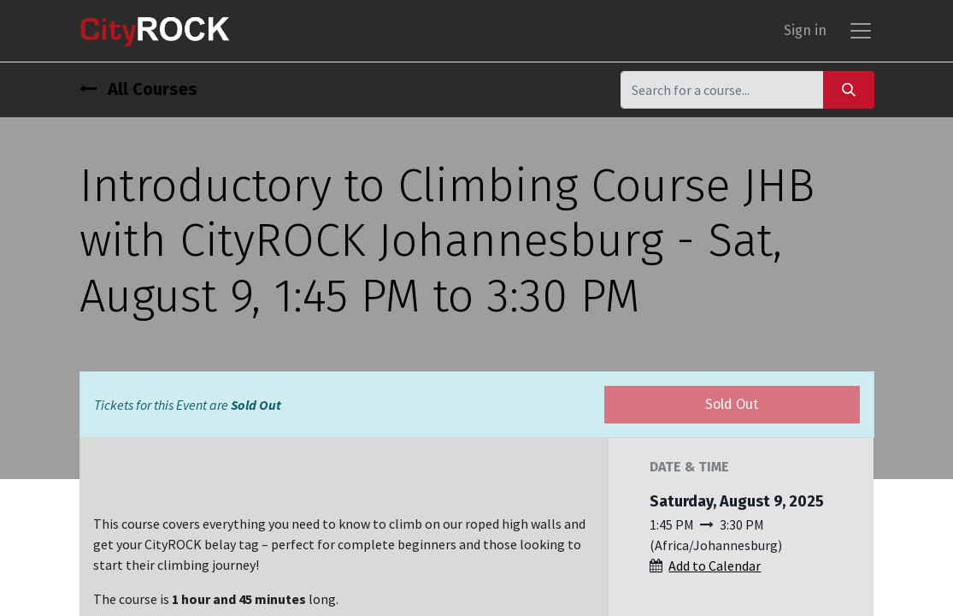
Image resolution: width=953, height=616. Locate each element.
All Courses (138, 89)
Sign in (805, 30)
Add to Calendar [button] (714, 565)
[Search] (848, 89)
